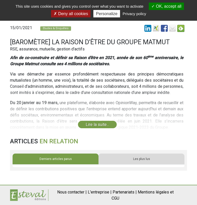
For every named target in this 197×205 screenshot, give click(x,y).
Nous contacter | (72, 192)
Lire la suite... (97, 124)
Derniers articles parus (56, 159)
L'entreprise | (100, 192)
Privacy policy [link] (134, 14)
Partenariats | (125, 192)
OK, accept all (166, 6)
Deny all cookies (71, 14)
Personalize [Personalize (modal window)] (106, 14)
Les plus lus (141, 159)
